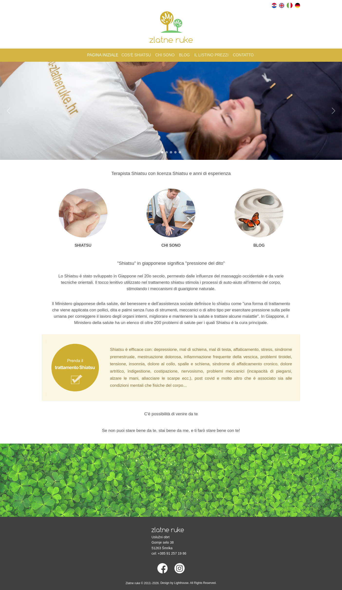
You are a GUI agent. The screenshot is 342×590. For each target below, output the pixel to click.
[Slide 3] (171, 152)
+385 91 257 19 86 (172, 553)
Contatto (243, 55)
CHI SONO (170, 245)
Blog (184, 55)
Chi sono (165, 55)
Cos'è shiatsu (136, 55)
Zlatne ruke (132, 583)
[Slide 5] (180, 152)
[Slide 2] (166, 152)
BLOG (259, 245)
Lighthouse (181, 583)
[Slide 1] (162, 152)
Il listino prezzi (211, 55)
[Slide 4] (175, 152)
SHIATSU (83, 245)
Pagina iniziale (102, 55)
